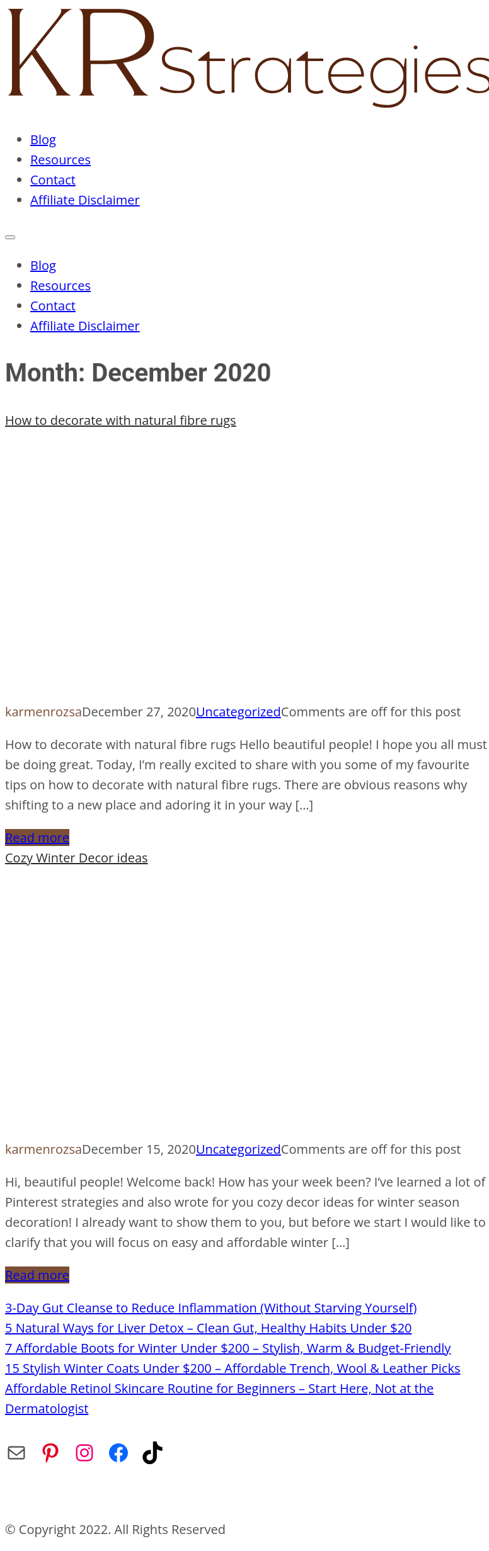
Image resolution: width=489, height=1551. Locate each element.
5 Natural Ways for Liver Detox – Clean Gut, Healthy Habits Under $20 (208, 1327)
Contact (53, 179)
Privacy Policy (188, 1496)
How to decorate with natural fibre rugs (120, 420)
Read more (37, 837)
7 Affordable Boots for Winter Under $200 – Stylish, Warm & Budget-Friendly (228, 1348)
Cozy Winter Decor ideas (76, 857)
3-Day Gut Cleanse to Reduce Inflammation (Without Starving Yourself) (211, 1307)
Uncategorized (238, 711)
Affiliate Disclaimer (85, 199)
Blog (43, 139)
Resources (60, 159)
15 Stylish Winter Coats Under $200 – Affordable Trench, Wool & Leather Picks (232, 1368)
